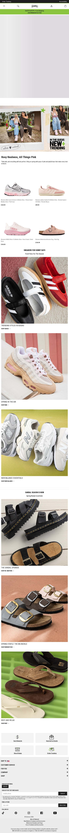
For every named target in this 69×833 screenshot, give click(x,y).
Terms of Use (26, 797)
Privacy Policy (34, 797)
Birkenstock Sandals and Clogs (34, 823)
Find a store (5, 802)
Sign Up (5, 786)
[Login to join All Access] (34, 11)
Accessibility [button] (63, 1)
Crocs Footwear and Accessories (34, 825)
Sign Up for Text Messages (10, 790)
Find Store (63, 805)
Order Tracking (6, 1)
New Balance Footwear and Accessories (34, 821)
